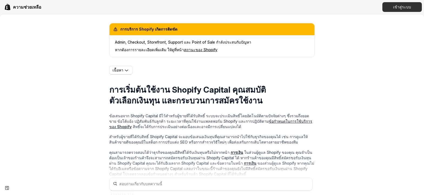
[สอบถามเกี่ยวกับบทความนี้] (211, 184)
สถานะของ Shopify (200, 49)
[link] (23, 7)
